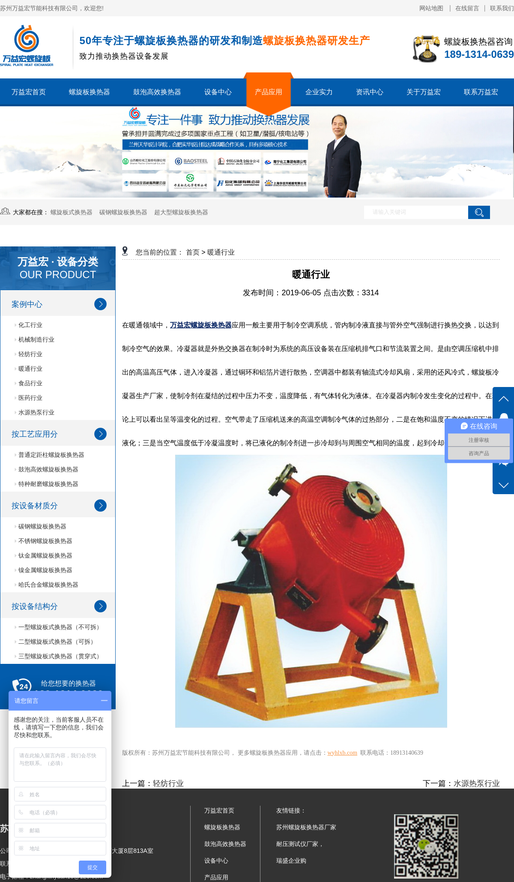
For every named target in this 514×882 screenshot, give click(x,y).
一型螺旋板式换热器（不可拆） (58, 627)
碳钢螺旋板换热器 (123, 212)
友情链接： (291, 810)
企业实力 (319, 92)
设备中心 (218, 92)
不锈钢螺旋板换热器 (43, 540)
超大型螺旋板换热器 (181, 212)
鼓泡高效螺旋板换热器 (46, 469)
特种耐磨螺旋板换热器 (46, 483)
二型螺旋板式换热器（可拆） (55, 641)
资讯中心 (369, 92)
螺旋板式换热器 (72, 212)
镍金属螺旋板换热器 (43, 570)
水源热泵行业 (34, 412)
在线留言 (467, 8)
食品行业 (28, 383)
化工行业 (28, 324)
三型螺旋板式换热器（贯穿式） (58, 656)
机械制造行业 (34, 339)
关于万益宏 (423, 92)
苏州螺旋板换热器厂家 (306, 827)
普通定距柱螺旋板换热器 (49, 454)
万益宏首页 (29, 92)
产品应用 (268, 92)
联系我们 (502, 8)
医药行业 (28, 397)
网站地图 (432, 8)
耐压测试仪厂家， (300, 843)
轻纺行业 (28, 354)
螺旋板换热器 (89, 92)
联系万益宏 (481, 92)
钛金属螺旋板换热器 (43, 555)
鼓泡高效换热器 (157, 92)
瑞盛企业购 (291, 860)
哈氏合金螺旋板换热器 (46, 584)
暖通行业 (28, 368)
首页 (193, 252)
